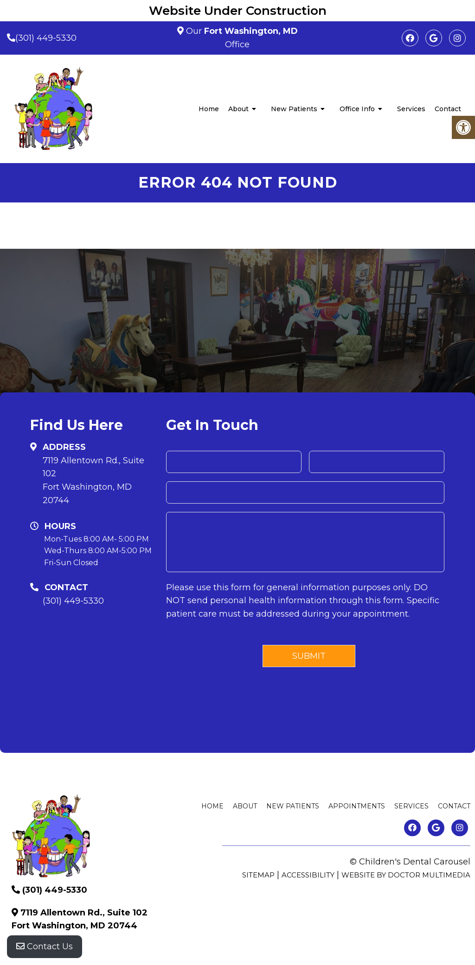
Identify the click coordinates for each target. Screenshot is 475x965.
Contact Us (44, 946)
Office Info (357, 109)
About (238, 109)
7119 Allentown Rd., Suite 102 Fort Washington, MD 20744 (93, 480)
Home (209, 109)
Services (411, 109)
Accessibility (308, 874)
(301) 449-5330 (46, 38)
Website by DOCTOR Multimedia (405, 874)
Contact (448, 109)
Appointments (356, 806)
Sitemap (258, 874)
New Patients (294, 109)
